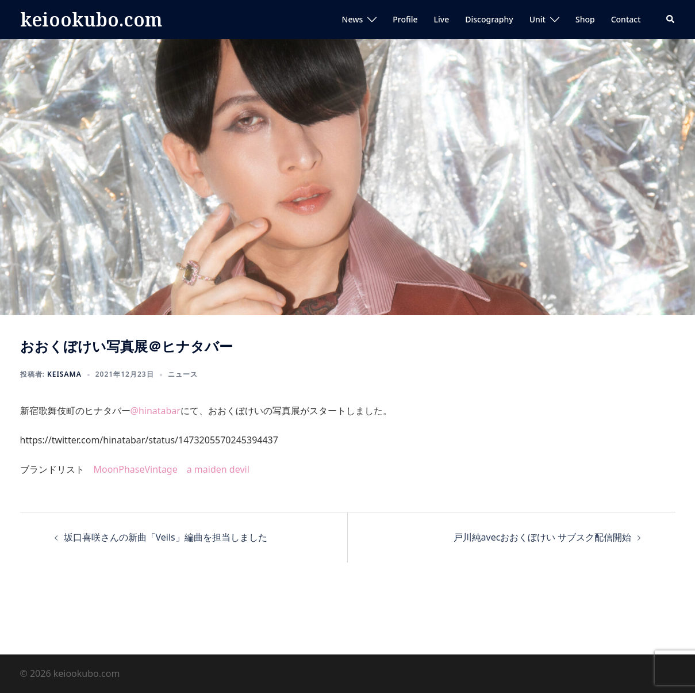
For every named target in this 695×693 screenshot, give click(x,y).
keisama (64, 374)
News (352, 19)
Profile (405, 19)
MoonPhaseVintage (136, 469)
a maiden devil (218, 469)
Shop (585, 19)
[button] (670, 19)
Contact (626, 19)
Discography (489, 19)
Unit (537, 19)
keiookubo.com (91, 19)
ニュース (183, 374)
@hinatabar (155, 410)
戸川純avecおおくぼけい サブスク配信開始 (543, 537)
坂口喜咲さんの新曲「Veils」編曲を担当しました (165, 537)
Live (442, 19)
